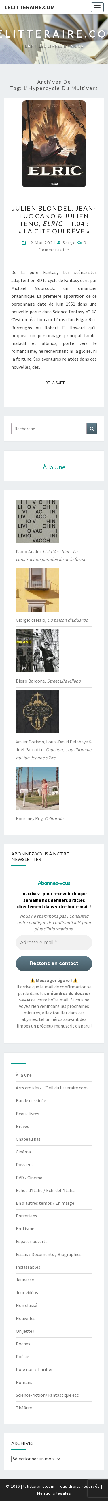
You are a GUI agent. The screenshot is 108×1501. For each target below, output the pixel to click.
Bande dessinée (31, 1100)
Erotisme (25, 1228)
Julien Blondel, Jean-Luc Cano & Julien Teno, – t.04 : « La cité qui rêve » (54, 219)
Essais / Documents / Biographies (49, 1254)
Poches (23, 1344)
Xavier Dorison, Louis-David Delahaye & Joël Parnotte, (54, 749)
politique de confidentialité (55, 922)
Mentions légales (54, 1493)
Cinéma (23, 1152)
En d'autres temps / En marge (45, 1203)
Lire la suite (56, 382)
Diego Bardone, (48, 681)
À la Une (24, 1075)
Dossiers (24, 1164)
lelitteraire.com (29, 7)
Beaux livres (27, 1113)
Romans (24, 1382)
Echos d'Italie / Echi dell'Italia (45, 1190)
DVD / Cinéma (29, 1177)
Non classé (26, 1305)
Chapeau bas (28, 1139)
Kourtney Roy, (39, 818)
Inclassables (28, 1267)
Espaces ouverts (32, 1241)
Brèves (22, 1126)
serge (69, 242)
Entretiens (26, 1216)
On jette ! (25, 1331)
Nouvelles (25, 1318)
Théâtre (24, 1408)
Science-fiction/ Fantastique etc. (47, 1395)
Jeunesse (25, 1280)
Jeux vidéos (27, 1292)
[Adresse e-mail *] (54, 942)
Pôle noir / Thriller (34, 1369)
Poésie (22, 1356)
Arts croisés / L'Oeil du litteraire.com (52, 1088)
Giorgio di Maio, (52, 620)
